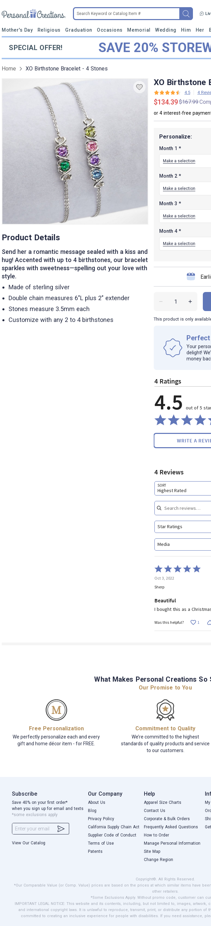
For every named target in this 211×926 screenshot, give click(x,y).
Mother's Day (17, 30)
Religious (49, 30)
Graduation (78, 30)
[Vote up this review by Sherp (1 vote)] (194, 622)
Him (186, 30)
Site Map (152, 851)
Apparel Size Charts (162, 802)
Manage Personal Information (172, 843)
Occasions (110, 30)
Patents (95, 851)
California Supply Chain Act (113, 827)
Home (9, 68)
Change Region (158, 859)
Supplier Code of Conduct (112, 835)
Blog (92, 810)
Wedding (166, 30)
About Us (96, 802)
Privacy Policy (101, 818)
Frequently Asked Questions (171, 827)
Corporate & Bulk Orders (167, 818)
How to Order (156, 835)
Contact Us (154, 810)
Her (200, 30)
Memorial (138, 30)
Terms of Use (101, 843)
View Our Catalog (28, 843)
